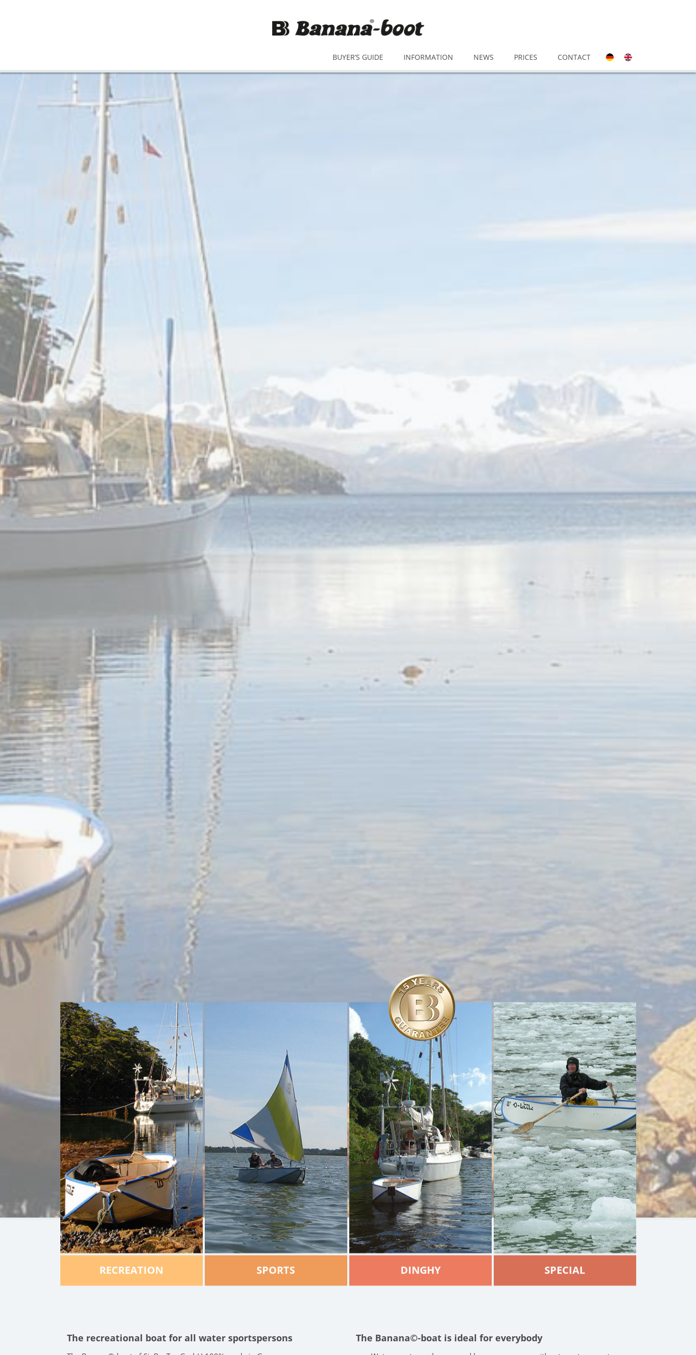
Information (428, 57)
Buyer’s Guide (358, 57)
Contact (574, 57)
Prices (525, 57)
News (483, 57)
